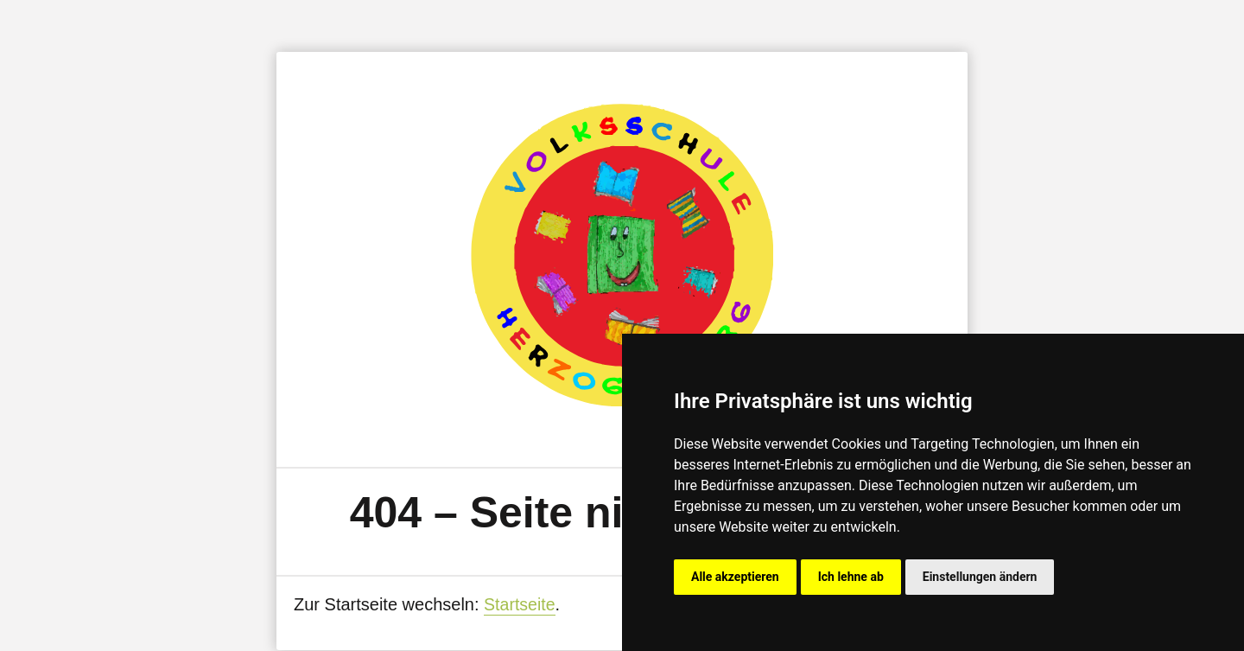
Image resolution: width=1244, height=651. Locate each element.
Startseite (520, 604)
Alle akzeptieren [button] (735, 577)
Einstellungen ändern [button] (980, 577)
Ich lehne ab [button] (851, 577)
